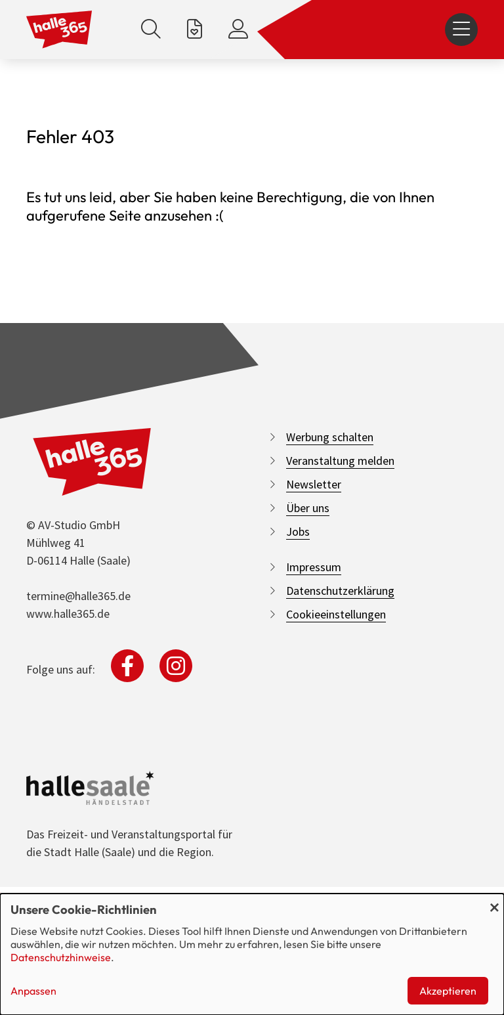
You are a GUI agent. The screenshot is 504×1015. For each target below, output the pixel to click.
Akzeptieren (447, 990)
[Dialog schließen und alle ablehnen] (494, 902)
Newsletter (313, 484)
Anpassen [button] (33, 990)
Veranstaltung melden (340, 460)
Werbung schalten (329, 436)
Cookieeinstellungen (336, 614)
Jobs (298, 531)
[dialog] (252, 954)
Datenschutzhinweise (60, 957)
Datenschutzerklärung (340, 590)
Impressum (313, 566)
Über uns (307, 507)
